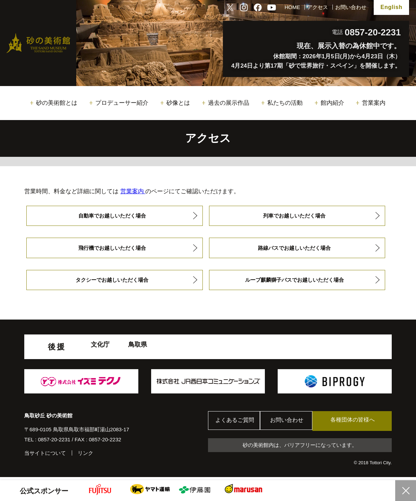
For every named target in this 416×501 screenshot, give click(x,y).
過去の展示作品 (228, 103)
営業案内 (373, 103)
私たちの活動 (285, 103)
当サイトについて (45, 455)
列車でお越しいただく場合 (294, 216)
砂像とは (178, 103)
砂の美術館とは (56, 103)
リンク (85, 455)
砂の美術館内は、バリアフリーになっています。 (300, 448)
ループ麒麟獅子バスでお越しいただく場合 (294, 282)
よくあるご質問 (235, 424)
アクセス (317, 7)
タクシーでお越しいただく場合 (112, 282)
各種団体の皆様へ (358, 423)
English (391, 7)
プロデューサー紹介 (121, 103)
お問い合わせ (350, 7)
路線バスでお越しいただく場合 (294, 249)
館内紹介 (332, 103)
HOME (292, 7)
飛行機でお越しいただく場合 (112, 249)
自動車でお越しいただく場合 (112, 216)
